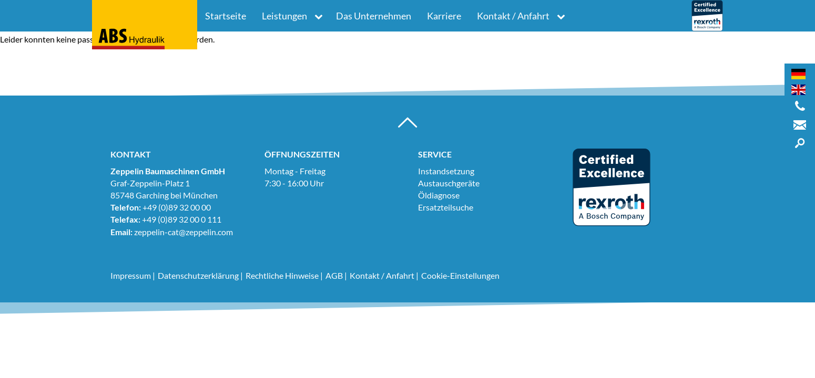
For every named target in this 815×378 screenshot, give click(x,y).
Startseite (225, 16)
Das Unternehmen (373, 16)
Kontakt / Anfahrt (513, 16)
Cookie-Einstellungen (460, 275)
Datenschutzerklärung (198, 275)
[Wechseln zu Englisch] (798, 90)
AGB (334, 275)
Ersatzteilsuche (445, 207)
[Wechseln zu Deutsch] (798, 74)
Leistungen (284, 16)
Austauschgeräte (449, 183)
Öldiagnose (439, 195)
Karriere (444, 16)
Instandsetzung (446, 171)
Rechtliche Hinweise (282, 275)
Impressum (130, 275)
